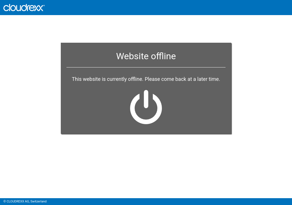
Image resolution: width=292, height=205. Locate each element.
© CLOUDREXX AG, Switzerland (25, 201)
